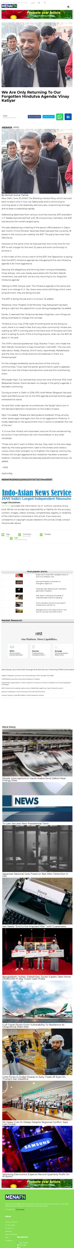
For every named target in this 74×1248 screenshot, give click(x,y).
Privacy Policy (10, 1228)
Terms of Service (11, 1225)
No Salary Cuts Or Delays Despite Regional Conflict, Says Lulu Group (35, 1125)
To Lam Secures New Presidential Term (25, 827)
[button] (39, 2)
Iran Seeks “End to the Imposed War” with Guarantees (34, 929)
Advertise (8, 1234)
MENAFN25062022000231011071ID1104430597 (27, 483)
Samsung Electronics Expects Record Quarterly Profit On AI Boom (35, 1178)
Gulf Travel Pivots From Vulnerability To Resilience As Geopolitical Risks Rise (33, 1028)
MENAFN (7, 131)
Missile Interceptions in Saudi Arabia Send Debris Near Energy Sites (34, 783)
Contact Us (9, 1231)
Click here (19, 1212)
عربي (33, 2)
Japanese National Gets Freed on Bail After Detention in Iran (35, 878)
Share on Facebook (34, 120)
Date (5, 120)
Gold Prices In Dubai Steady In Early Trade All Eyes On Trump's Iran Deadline (33, 1080)
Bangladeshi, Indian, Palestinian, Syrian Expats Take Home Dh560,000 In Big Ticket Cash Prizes (36, 981)
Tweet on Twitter (49, 120)
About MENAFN (11, 1237)
